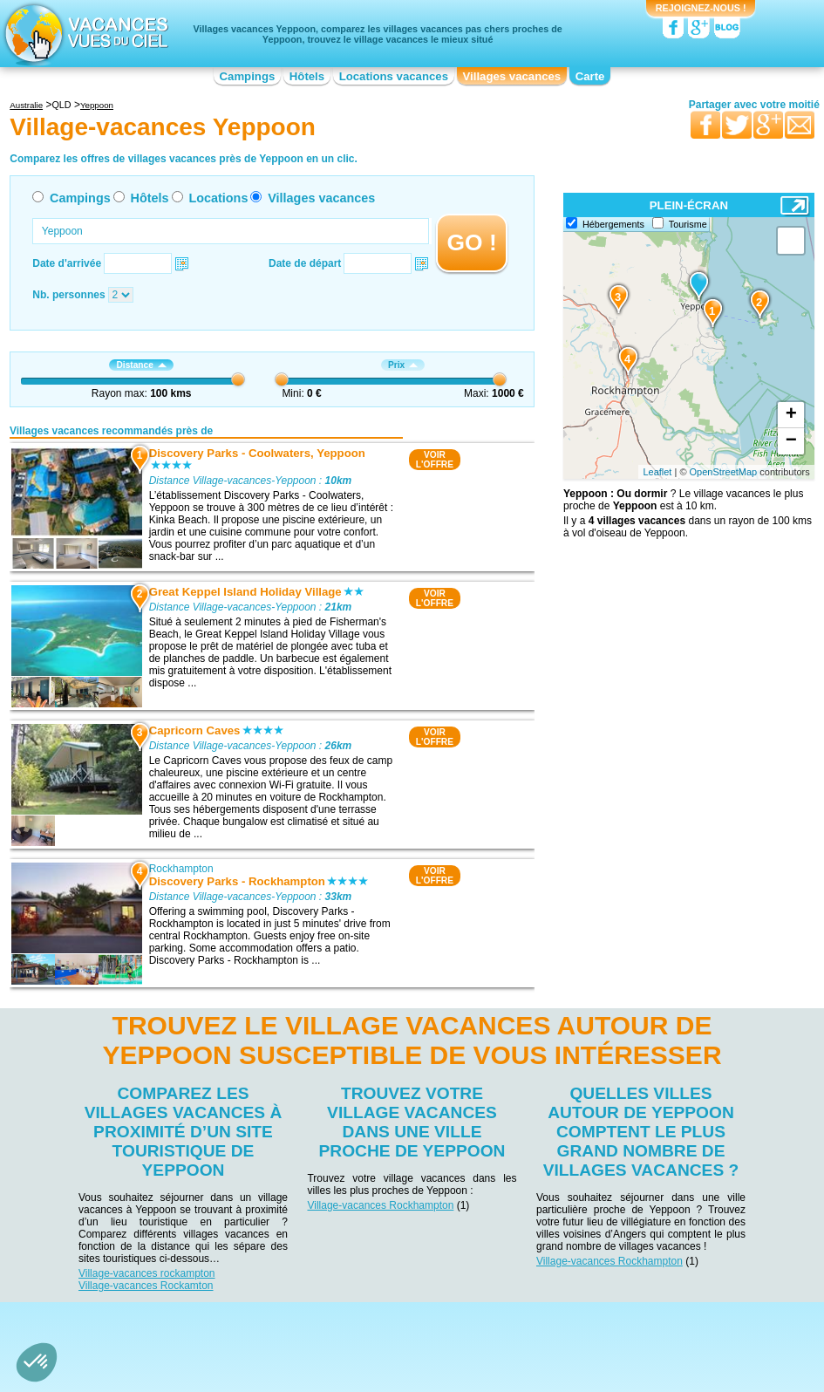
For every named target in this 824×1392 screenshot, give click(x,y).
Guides (555, 1341)
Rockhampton (181, 869)
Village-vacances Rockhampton (380, 1205)
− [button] (791, 441)
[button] (37, 1362)
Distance (141, 365)
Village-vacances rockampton (146, 1273)
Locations (218, 198)
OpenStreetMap (724, 472)
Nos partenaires (509, 1316)
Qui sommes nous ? (325, 1316)
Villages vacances (512, 76)
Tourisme (688, 224)
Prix (403, 365)
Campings (248, 76)
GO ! (472, 242)
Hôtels (306, 76)
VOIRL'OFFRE (434, 459)
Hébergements (613, 224)
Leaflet (657, 472)
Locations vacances (393, 76)
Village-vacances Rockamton (146, 1285)
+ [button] (791, 415)
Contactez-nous (422, 1316)
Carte (590, 76)
